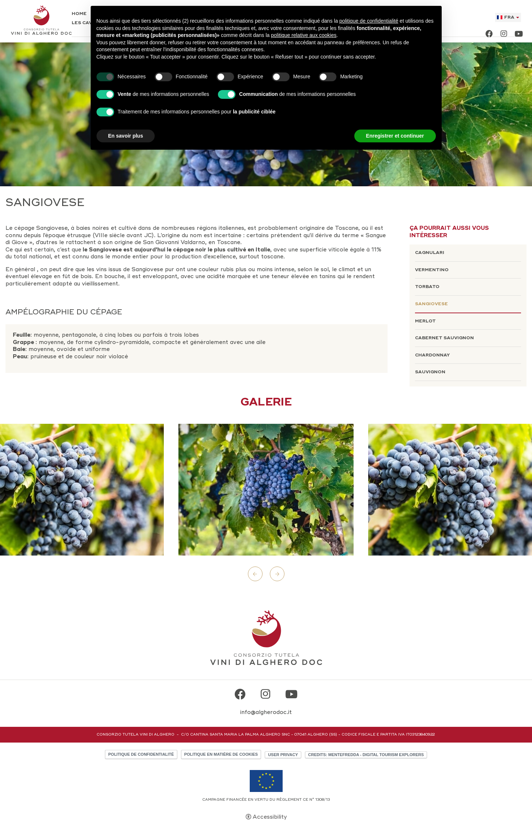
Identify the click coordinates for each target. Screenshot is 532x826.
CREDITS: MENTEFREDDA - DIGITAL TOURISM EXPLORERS (366, 754)
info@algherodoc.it (266, 712)
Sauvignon (430, 372)
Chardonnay (432, 355)
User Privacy (283, 754)
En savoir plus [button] (125, 136)
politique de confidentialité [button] (368, 21)
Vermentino (432, 270)
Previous (255, 574)
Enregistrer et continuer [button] (395, 136)
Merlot (425, 321)
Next (277, 574)
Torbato (427, 286)
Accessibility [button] (270, 817)
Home (79, 13)
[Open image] (266, 490)
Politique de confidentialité (141, 754)
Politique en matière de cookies (221, 754)
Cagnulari (429, 252)
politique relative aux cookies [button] (303, 35)
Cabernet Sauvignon (444, 338)
